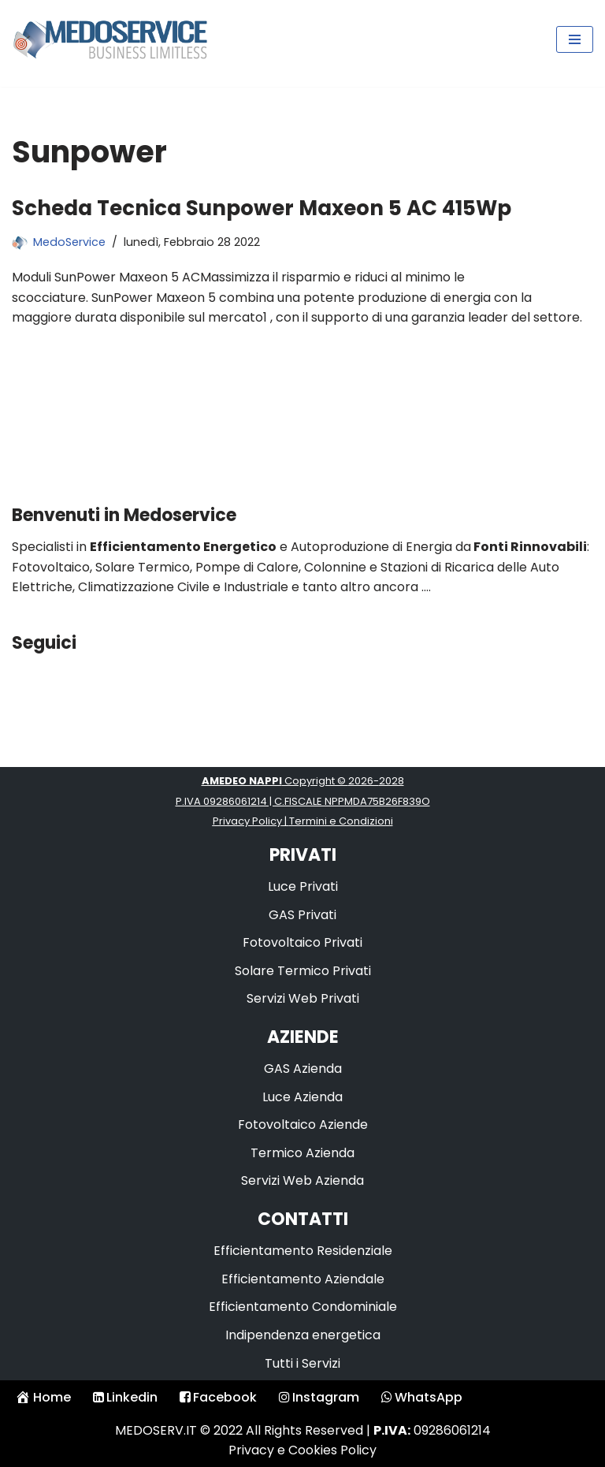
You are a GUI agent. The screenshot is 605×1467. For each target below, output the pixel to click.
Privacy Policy (247, 821)
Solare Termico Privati (303, 971)
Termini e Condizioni (341, 821)
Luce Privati (303, 886)
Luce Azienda (302, 1097)
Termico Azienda (302, 1153)
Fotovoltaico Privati (302, 942)
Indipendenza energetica (302, 1335)
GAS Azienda (303, 1068)
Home (43, 1397)
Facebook (218, 1397)
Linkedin (125, 1397)
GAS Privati (302, 915)
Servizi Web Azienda (302, 1180)
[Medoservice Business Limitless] (110, 39)
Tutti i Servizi (302, 1363)
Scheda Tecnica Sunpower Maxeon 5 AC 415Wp (261, 208)
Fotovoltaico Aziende (303, 1124)
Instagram (319, 1397)
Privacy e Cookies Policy (302, 1450)
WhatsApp (421, 1397)
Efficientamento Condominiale (303, 1307)
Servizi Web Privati (303, 998)
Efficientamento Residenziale (302, 1251)
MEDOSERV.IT (156, 1430)
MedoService (69, 242)
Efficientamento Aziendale (302, 1279)
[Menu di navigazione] (574, 39)
